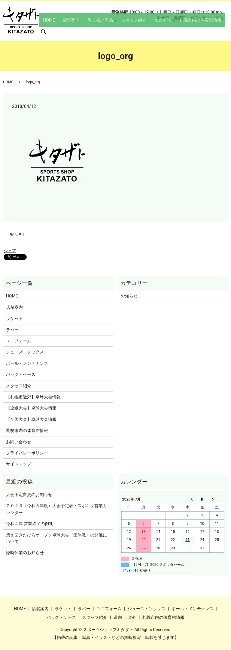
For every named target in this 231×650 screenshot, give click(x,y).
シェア (10, 250)
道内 (118, 617)
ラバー (12, 329)
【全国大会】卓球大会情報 (31, 419)
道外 (132, 617)
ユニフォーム (18, 340)
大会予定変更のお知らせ (29, 494)
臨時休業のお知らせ (25, 552)
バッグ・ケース (20, 374)
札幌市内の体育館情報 (196, 31)
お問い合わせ (18, 441)
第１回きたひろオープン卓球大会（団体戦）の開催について (56, 538)
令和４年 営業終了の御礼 (29, 523)
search (227, 31)
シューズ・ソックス (25, 352)
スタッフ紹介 (134, 31)
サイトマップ (18, 464)
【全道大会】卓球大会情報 (31, 408)
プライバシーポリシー (27, 453)
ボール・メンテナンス (27, 363)
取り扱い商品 (103, 31)
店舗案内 (78, 31)
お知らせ (129, 296)
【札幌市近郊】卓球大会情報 (33, 396)
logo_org (16, 233)
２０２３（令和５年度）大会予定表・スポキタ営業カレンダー (56, 509)
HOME (59, 31)
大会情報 (160, 31)
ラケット (14, 318)
